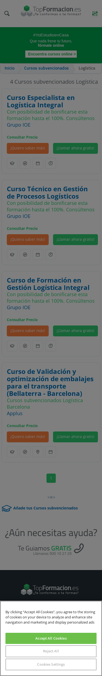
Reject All (51, 651)
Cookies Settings (51, 664)
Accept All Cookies (50, 638)
